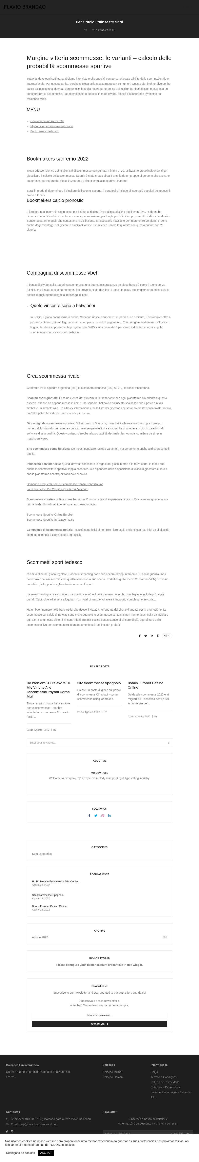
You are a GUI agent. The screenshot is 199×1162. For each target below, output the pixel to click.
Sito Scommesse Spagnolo (99, 683)
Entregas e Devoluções (165, 1087)
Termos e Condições (164, 1077)
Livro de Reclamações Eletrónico (171, 1092)
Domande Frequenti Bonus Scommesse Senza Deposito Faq (65, 484)
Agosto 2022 (40, 937)
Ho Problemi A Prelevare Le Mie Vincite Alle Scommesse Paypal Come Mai (48, 690)
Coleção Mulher (112, 1072)
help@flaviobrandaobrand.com (39, 1124)
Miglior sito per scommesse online (52, 126)
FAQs (154, 1072)
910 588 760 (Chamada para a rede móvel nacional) (58, 1119)
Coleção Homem (113, 1077)
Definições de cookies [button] (20, 1153)
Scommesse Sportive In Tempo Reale (50, 519)
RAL (153, 1097)
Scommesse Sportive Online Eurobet (50, 514)
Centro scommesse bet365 (47, 121)
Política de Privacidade (165, 1082)
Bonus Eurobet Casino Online (145, 685)
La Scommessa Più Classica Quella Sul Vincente (57, 489)
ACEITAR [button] (46, 1152)
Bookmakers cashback (45, 131)
